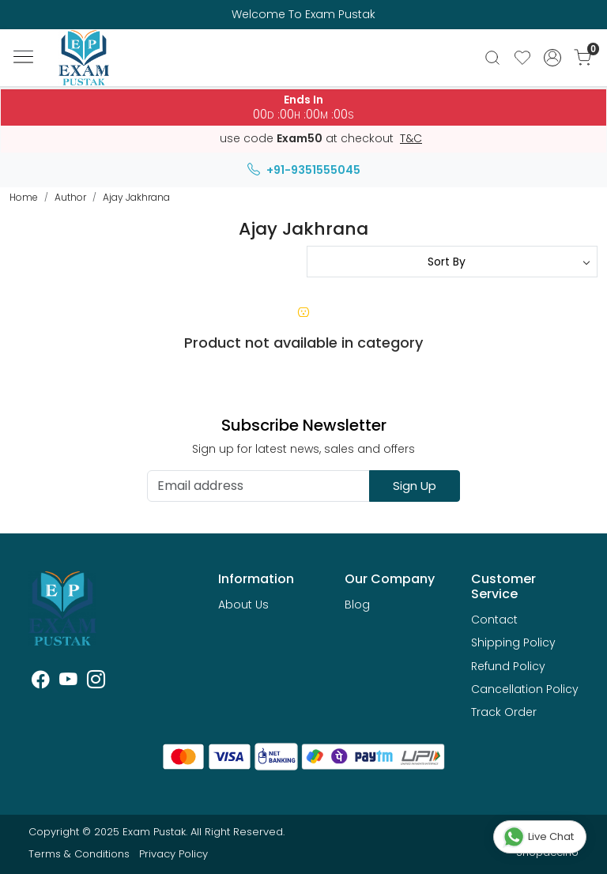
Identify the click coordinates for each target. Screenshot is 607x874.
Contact (494, 619)
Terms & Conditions (79, 853)
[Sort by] (452, 261)
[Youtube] (68, 682)
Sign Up (414, 485)
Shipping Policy (513, 642)
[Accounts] (552, 57)
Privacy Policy (173, 853)
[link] (492, 57)
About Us (243, 604)
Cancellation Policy (525, 689)
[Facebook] (40, 682)
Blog (357, 604)
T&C (411, 139)
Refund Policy (508, 666)
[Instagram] (96, 682)
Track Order (504, 712)
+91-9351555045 (303, 170)
